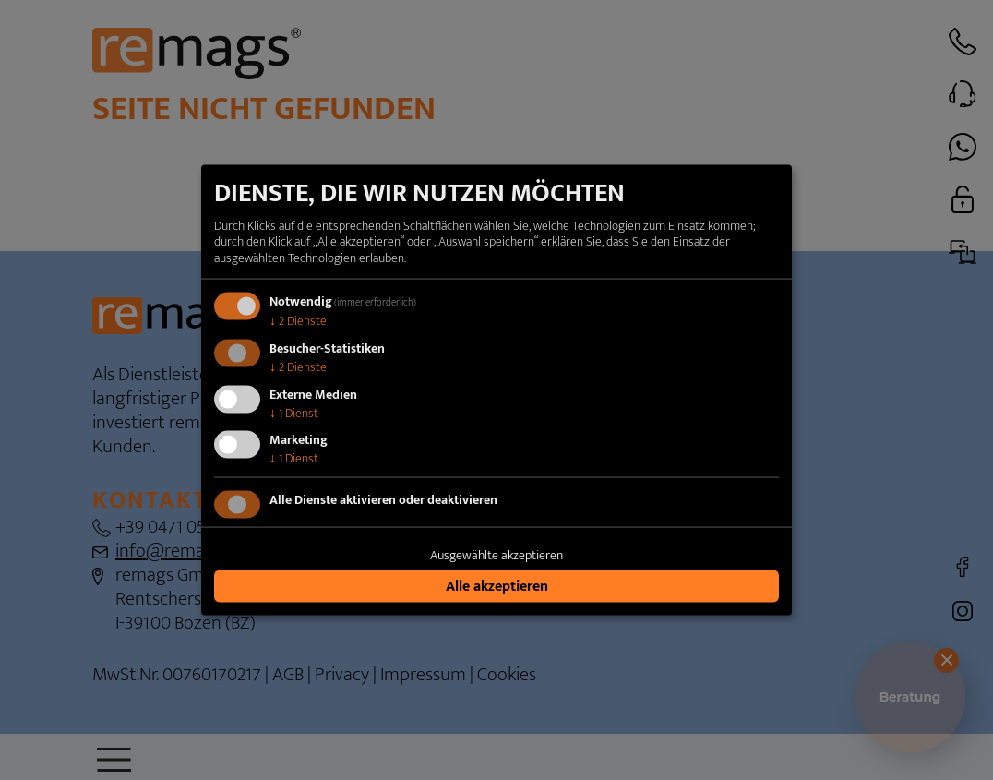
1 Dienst (293, 412)
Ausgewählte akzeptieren (496, 555)
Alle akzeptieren (497, 585)
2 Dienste (298, 320)
